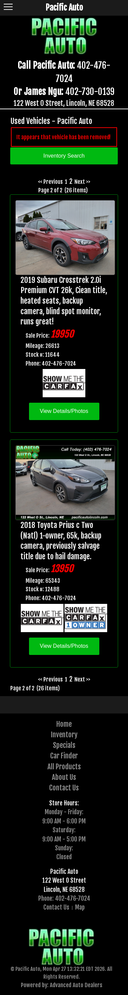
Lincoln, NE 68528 (64, 889)
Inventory (64, 734)
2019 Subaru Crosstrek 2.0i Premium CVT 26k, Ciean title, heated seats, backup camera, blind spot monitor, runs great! (63, 300)
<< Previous (50, 181)
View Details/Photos (64, 411)
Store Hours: (64, 803)
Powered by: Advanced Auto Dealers (61, 985)
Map (80, 907)
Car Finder (64, 755)
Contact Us (64, 787)
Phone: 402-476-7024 (64, 898)
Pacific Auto (64, 871)
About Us (64, 777)
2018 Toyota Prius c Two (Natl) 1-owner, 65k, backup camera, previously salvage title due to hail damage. (60, 540)
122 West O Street (64, 880)
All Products (64, 766)
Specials (64, 745)
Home (64, 724)
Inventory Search (64, 156)
